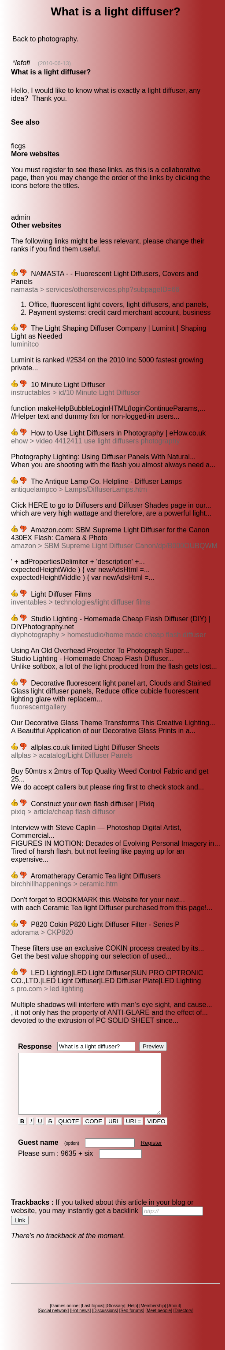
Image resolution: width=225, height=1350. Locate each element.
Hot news (80, 1322)
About (174, 1317)
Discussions (105, 1322)
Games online (64, 1317)
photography (57, 39)
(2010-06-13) (54, 63)
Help (132, 1317)
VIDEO (156, 1133)
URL (114, 1133)
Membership (152, 1317)
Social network (53, 1322)
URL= (133, 1133)
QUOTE (69, 1133)
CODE (94, 1133)
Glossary (115, 1317)
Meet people (159, 1322)
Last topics (92, 1317)
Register (151, 1154)
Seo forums (132, 1322)
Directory (183, 1322)
